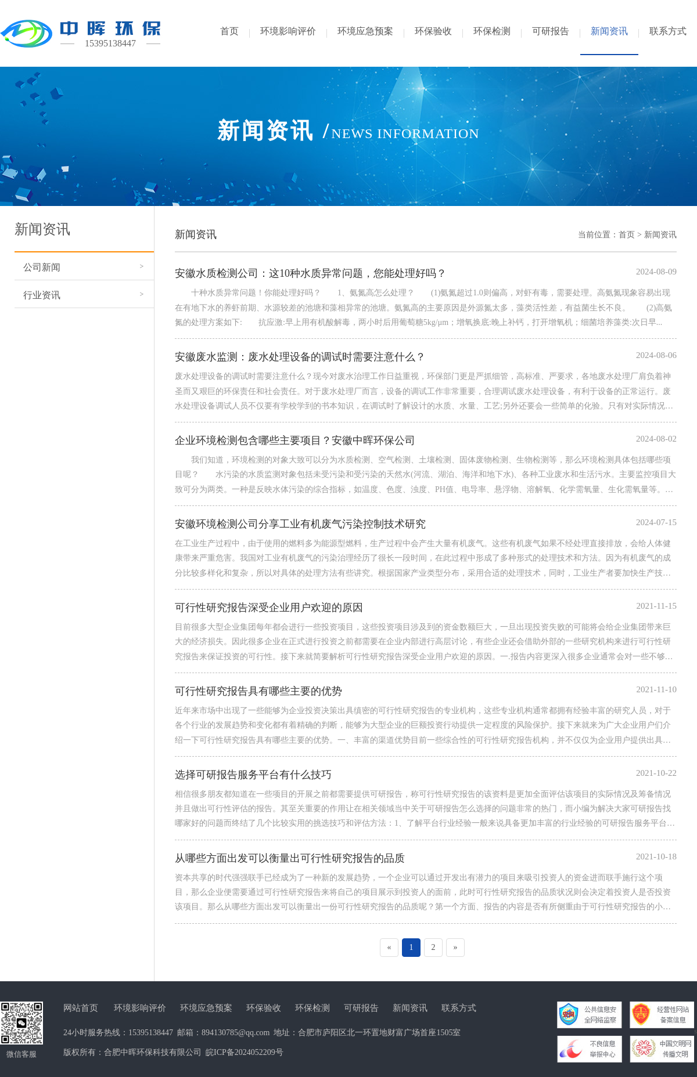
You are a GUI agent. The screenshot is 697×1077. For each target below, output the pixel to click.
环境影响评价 (140, 1008)
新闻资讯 (660, 234)
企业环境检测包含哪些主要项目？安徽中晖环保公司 (295, 440)
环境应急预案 (206, 1008)
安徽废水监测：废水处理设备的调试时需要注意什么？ (300, 357)
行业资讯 (41, 295)
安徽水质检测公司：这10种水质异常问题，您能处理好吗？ (311, 273)
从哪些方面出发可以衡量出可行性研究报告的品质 (290, 858)
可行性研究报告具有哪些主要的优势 (258, 691)
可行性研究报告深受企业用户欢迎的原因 (269, 607)
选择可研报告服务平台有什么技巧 (253, 774)
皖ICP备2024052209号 (244, 1052)
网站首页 (80, 1008)
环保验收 (263, 1008)
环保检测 (312, 1008)
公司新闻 (41, 267)
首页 (627, 234)
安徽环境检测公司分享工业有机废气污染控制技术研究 (300, 524)
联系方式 (458, 1008)
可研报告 (361, 1008)
